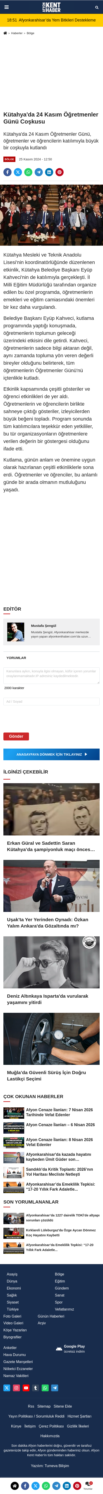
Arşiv (42, 1323)
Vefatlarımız (64, 1309)
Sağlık (12, 1295)
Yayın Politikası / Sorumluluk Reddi (36, 1416)
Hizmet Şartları (80, 1416)
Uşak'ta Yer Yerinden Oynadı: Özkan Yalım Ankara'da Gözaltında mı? (47, 922)
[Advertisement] (51, 73)
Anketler (10, 1348)
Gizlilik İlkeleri (78, 1426)
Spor (59, 1302)
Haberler (16, 33)
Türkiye (13, 1309)
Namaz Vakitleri (16, 1376)
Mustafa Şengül (43, 626)
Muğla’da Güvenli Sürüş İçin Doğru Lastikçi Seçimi (46, 1075)
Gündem (62, 1288)
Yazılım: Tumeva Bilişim (50, 1466)
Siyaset (13, 1302)
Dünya (12, 1281)
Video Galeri (13, 1323)
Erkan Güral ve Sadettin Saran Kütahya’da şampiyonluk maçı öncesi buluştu (49, 846)
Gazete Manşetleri (18, 1362)
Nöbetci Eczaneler (18, 1369)
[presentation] (32, 718)
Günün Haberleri (51, 1316)
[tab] (16, 658)
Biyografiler (12, 1337)
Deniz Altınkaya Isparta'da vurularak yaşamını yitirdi (47, 999)
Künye (16, 1426)
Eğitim (60, 1281)
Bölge (30, 33)
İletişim (30, 1426)
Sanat (60, 1295)
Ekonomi (14, 1288)
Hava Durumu (14, 1355)
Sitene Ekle (63, 1406)
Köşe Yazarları (15, 1330)
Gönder (16, 736)
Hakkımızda (49, 1436)
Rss (31, 1406)
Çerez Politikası (51, 1426)
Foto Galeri (12, 1316)
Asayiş (12, 1274)
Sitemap (44, 1406)
